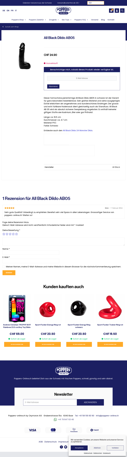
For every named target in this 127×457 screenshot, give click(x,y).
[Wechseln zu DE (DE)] (4, 11)
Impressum (107, 453)
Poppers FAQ (81, 20)
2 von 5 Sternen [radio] (7, 234)
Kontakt (111, 19)
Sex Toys (67, 20)
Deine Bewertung (11, 230)
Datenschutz (88, 453)
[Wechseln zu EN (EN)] (8, 11)
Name (6, 249)
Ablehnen (97, 448)
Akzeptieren (79, 448)
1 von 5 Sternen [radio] (4, 234)
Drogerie (54, 20)
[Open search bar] (122, 10)
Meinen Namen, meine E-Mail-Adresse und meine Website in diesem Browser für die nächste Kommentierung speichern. (63, 266)
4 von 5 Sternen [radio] (13, 234)
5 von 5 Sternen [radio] (16, 234)
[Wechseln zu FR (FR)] (12, 11)
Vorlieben (115, 448)
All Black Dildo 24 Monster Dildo (77, 130)
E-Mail (6, 257)
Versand (94, 19)
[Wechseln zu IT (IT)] (16, 11)
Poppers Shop (19, 20)
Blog (103, 19)
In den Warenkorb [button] (16, 344)
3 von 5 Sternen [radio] (10, 234)
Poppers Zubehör (37, 20)
